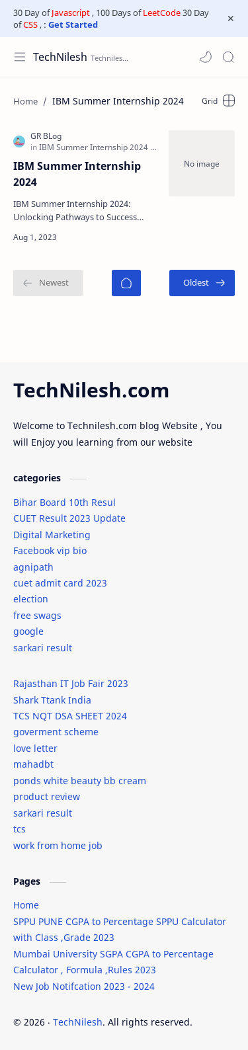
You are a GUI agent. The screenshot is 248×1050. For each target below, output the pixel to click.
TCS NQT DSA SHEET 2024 (70, 715)
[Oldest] (202, 283)
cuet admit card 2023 (60, 583)
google (28, 631)
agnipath (33, 567)
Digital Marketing (52, 534)
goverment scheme (56, 731)
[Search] (228, 57)
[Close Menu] (231, 18)
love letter (35, 748)
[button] (206, 57)
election (30, 598)
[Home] (126, 283)
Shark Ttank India (52, 700)
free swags (37, 615)
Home (26, 905)
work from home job (58, 845)
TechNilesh (60, 57)
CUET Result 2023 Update (69, 518)
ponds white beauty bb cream (79, 780)
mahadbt (33, 764)
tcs (19, 829)
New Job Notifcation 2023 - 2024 (84, 986)
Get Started (73, 24)
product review (46, 796)
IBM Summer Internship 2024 (77, 174)
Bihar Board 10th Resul (64, 502)
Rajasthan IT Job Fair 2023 (70, 683)
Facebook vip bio (50, 550)
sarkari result (42, 647)
